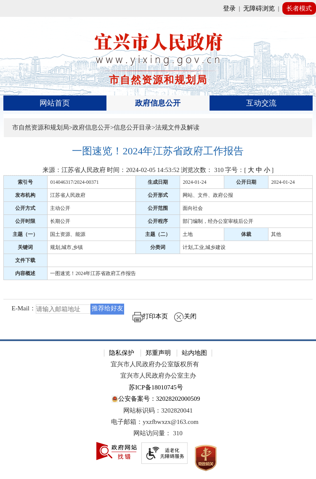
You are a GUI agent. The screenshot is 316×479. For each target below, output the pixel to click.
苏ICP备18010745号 (156, 387)
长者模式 (299, 8)
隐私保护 (121, 352)
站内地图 (194, 352)
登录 (229, 8)
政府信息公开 (158, 103)
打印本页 (150, 316)
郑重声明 (158, 352)
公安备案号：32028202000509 (156, 399)
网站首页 (55, 103)
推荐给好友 (107, 308)
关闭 (185, 316)
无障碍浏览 (259, 8)
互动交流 (261, 103)
